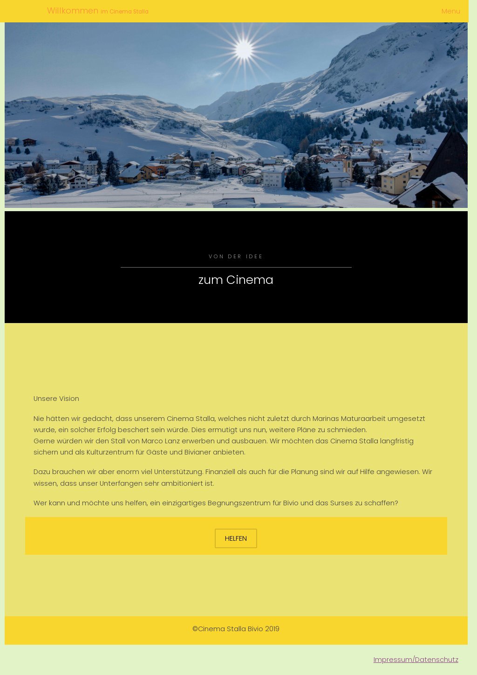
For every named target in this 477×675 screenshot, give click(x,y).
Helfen (236, 538)
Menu (451, 11)
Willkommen (74, 10)
